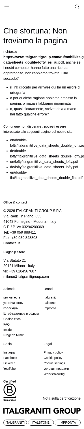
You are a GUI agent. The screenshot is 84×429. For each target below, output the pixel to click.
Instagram (10, 352)
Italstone (50, 303)
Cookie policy (53, 358)
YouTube (9, 368)
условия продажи (56, 368)
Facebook (10, 358)
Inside (7, 330)
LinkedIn (9, 363)
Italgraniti (50, 297)
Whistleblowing (54, 374)
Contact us (11, 243)
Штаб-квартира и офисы (21, 313)
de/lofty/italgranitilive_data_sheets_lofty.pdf (44, 167)
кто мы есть (11, 297)
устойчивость (13, 303)
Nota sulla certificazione (62, 398)
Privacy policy (53, 352)
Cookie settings (54, 363)
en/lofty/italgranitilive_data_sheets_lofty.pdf (44, 162)
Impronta (50, 308)
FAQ (6, 324)
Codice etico (12, 319)
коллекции (11, 308)
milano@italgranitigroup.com (26, 277)
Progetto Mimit (13, 335)
